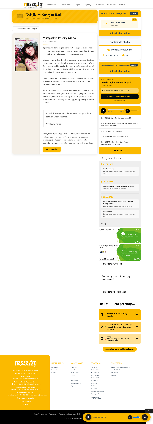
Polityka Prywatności (39, 414)
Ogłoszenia (111, 5)
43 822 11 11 (21, 384)
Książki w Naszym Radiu (97, 391)
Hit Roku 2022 (95, 378)
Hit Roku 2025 (95, 370)
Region (73, 375)
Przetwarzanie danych (67, 414)
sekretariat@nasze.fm (31, 379)
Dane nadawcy (25, 401)
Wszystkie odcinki (119, 100)
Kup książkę (52, 149)
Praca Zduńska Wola (116, 370)
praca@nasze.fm (28, 398)
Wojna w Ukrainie (76, 383)
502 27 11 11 (112, 55)
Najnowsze (74, 367)
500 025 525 (24, 395)
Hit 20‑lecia (94, 386)
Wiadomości (67, 5)
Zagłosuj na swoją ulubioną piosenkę (119, 349)
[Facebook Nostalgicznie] (25, 404)
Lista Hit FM (94, 367)
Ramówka (100, 5)
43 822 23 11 (17, 379)
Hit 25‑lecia (94, 383)
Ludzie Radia (54, 367)
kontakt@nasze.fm (121, 49)
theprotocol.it (114, 372)
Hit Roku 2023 (95, 375)
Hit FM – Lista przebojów (117, 304)
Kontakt (122, 5)
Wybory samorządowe (77, 386)
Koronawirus (74, 380)
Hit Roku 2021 (95, 380)
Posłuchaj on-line (119, 33)
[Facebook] (24, 404)
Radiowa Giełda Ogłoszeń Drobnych (120, 367)
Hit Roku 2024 (95, 372)
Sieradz (73, 370)
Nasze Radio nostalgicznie (114, 292)
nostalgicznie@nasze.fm (38, 395)
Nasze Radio (52, 5)
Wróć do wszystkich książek (25, 28)
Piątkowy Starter (95, 394)
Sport (78, 5)
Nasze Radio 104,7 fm (112, 264)
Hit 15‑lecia (94, 388)
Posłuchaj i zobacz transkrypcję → (119, 96)
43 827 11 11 (130, 55)
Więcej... (119, 150)
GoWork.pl (113, 375)
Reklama (53, 372)
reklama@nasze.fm (33, 384)
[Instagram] (27, 404)
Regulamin (53, 414)
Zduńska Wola (75, 372)
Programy (88, 5)
